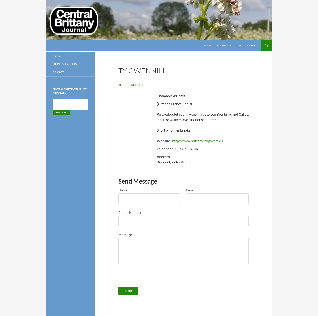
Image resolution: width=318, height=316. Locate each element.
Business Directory (229, 45)
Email (190, 190)
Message (125, 234)
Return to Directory (130, 84)
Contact (253, 45)
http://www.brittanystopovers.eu (197, 141)
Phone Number (130, 212)
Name (122, 190)
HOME (207, 45)
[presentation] (152, 273)
